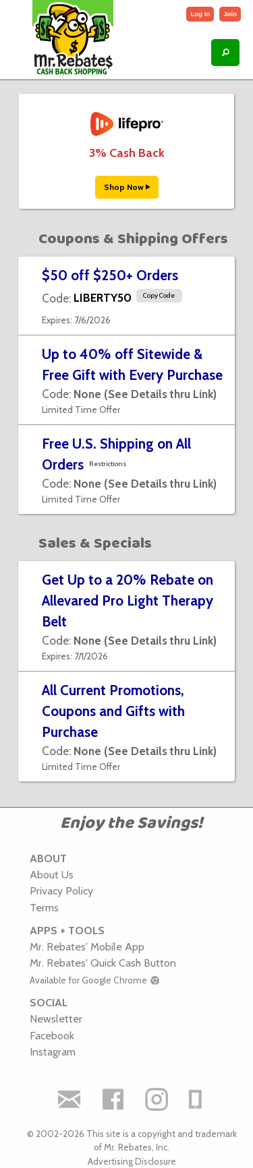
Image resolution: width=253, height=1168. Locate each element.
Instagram (53, 1051)
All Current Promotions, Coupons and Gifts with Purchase (113, 711)
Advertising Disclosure (132, 1161)
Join (230, 14)
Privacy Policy (61, 890)
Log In (200, 14)
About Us (52, 874)
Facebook (52, 1035)
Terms (44, 907)
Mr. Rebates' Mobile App (87, 946)
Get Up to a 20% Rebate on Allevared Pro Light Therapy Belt (127, 600)
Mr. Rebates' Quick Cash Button (103, 962)
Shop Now (127, 187)
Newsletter (56, 1018)
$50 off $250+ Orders (110, 275)
